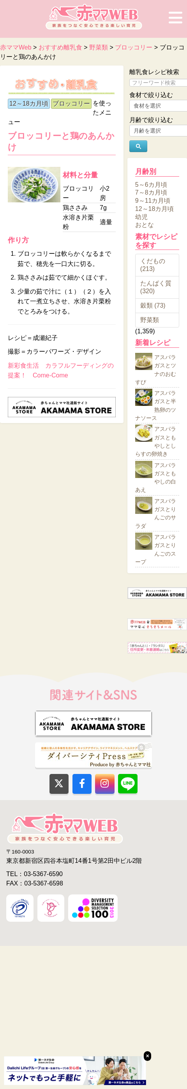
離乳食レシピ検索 (154, 72)
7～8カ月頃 (151, 192)
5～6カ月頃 (151, 184)
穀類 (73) (153, 305)
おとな (144, 224)
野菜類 (149, 320)
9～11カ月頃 (153, 200)
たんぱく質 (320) (155, 287)
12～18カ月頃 (28, 103)
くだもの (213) (152, 265)
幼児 (141, 216)
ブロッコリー (71, 103)
